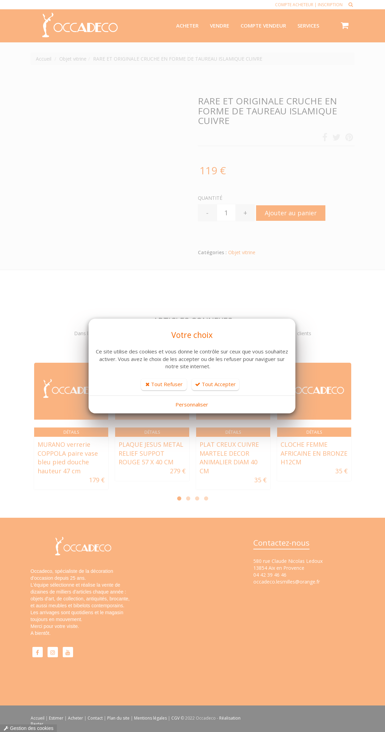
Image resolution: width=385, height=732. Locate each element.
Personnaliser (191, 404)
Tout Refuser (164, 384)
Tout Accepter (215, 384)
